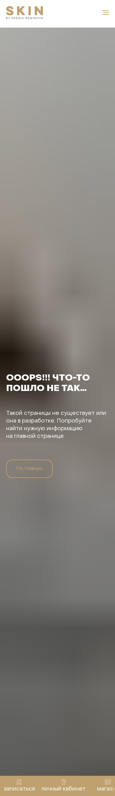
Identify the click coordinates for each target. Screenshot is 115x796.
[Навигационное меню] (105, 12)
